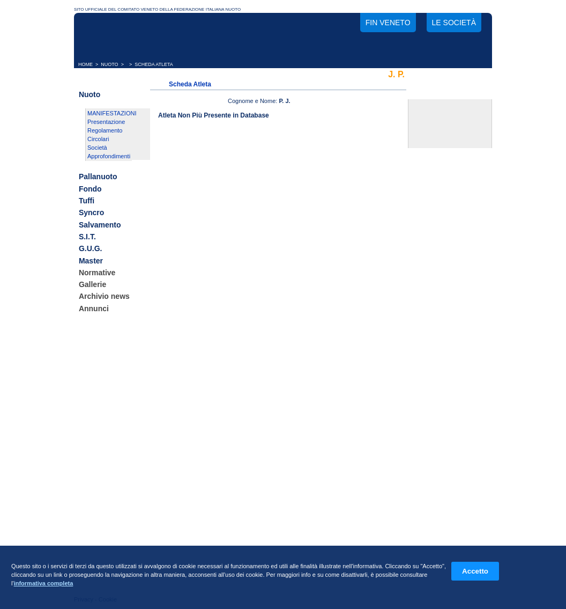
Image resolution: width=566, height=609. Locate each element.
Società (97, 147)
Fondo (90, 189)
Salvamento (100, 225)
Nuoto (89, 94)
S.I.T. (87, 236)
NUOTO (109, 64)
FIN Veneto (388, 22)
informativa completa (43, 583)
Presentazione (106, 122)
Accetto (475, 571)
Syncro (91, 213)
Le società (454, 22)
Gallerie (92, 284)
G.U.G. (90, 249)
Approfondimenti (108, 156)
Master (91, 260)
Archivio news (104, 296)
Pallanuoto (98, 177)
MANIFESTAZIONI (111, 113)
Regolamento (104, 130)
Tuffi (86, 200)
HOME (85, 64)
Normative (97, 272)
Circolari (98, 139)
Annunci (94, 308)
